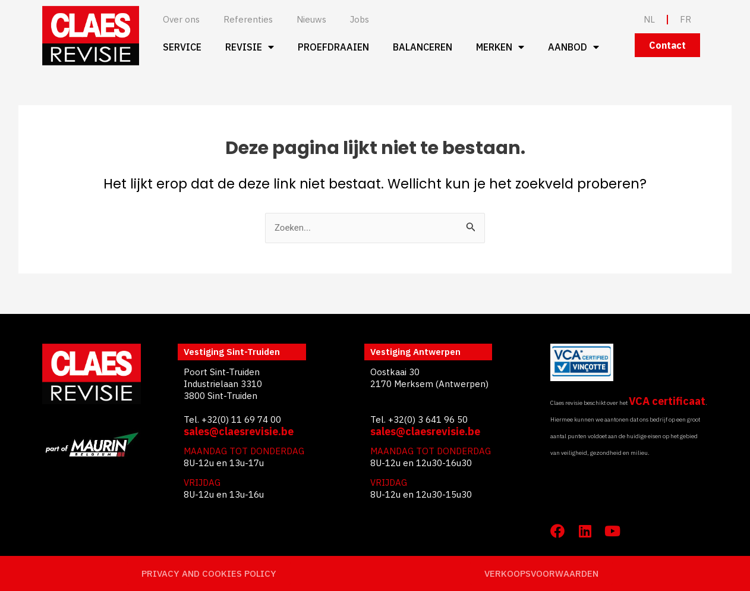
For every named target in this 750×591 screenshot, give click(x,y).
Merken (500, 47)
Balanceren (422, 47)
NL (649, 19)
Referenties (248, 19)
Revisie (249, 47)
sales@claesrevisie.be (239, 431)
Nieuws (311, 19)
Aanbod (573, 47)
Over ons (181, 19)
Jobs (359, 19)
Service (182, 47)
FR (685, 19)
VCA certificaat (667, 401)
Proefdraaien (333, 47)
